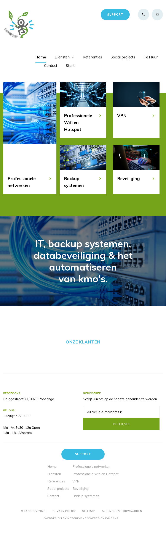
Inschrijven (121, 439)
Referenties (92, 57)
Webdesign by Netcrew (63, 533)
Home (40, 57)
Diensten (62, 57)
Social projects (123, 57)
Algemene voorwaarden (122, 526)
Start (70, 65)
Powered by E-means (102, 533)
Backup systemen (85, 511)
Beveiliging (80, 504)
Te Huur (151, 57)
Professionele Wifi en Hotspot (95, 489)
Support (115, 14)
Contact (50, 65)
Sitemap (88, 526)
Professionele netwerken (91, 482)
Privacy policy (64, 526)
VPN (75, 496)
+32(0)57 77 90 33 (17, 431)
